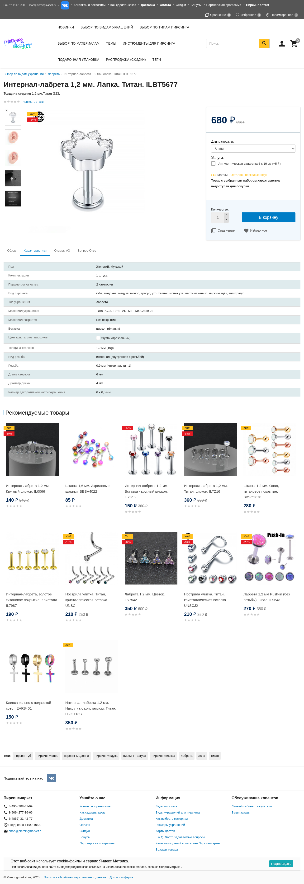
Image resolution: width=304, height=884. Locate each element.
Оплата (85, 825)
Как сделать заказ (123, 5)
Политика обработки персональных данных (75, 877)
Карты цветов (165, 831)
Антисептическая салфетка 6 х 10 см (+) (249, 163)
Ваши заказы (241, 812)
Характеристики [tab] (35, 250)
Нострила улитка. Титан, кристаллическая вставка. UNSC (86, 600)
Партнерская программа (223, 5)
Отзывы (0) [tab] (62, 250)
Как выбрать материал (172, 818)
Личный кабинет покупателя (252, 806)
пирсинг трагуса (134, 756)
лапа (201, 756)
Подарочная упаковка (78, 59)
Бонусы (196, 5)
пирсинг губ (22, 756)
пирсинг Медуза (106, 756)
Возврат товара (167, 849)
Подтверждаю (281, 863)
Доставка (86, 818)
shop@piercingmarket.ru (42, 5)
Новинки (65, 27)
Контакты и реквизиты (89, 5)
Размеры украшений (170, 825)
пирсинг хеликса (163, 756)
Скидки (181, 5)
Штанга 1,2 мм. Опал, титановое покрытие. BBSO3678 (261, 491)
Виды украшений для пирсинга (178, 812)
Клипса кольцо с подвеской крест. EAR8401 (28, 705)
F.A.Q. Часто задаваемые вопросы (180, 837)
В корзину (268, 217)
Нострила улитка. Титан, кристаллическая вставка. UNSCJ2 (205, 600)
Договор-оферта (121, 877)
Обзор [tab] (11, 250)
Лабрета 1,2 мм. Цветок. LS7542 (145, 597)
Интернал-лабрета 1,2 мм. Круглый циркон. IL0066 (28, 488)
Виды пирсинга (166, 806)
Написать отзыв (33, 101)
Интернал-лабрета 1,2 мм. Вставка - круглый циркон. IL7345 (146, 491)
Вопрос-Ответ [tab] (88, 250)
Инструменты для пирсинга (149, 43)
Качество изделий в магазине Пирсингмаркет (188, 843)
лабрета (186, 756)
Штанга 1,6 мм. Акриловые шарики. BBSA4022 (87, 488)
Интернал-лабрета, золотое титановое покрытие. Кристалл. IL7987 (32, 600)
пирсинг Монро (47, 756)
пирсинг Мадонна (76, 756)
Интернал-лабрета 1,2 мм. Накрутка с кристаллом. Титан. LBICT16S (90, 708)
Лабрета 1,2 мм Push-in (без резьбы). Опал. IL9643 (266, 597)
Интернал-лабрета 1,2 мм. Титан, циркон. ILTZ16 (206, 488)
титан (215, 756)
